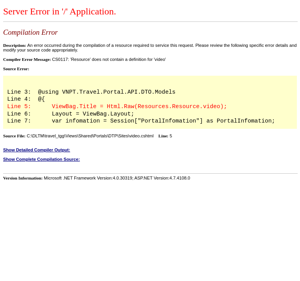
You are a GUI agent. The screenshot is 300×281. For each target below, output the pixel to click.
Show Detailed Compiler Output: (36, 150)
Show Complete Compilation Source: (41, 159)
